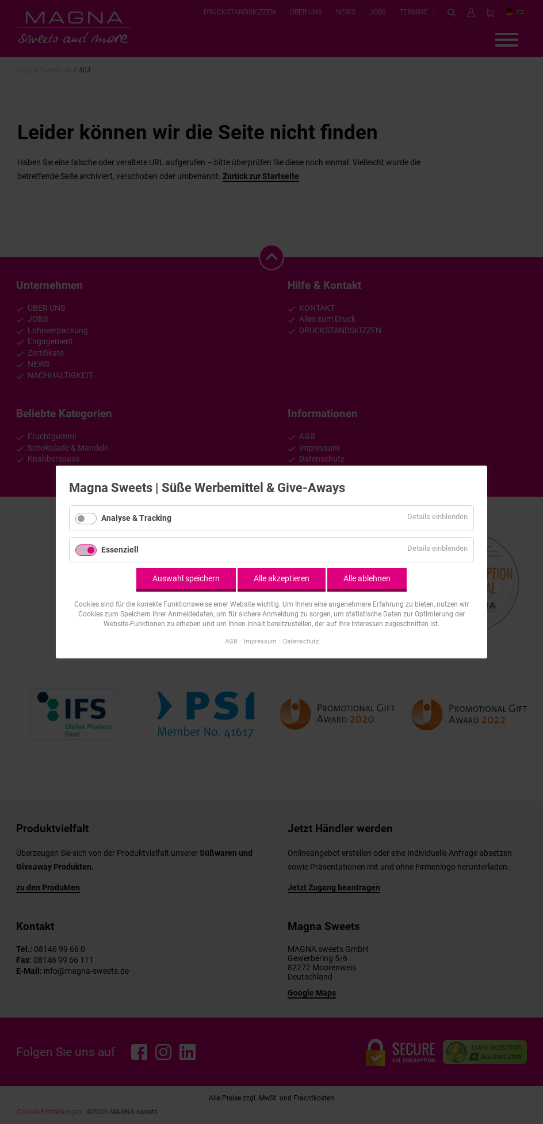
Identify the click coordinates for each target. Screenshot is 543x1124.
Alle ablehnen (367, 578)
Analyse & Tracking (136, 518)
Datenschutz (301, 641)
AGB (231, 641)
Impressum (260, 641)
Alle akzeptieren (281, 578)
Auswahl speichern (186, 578)
